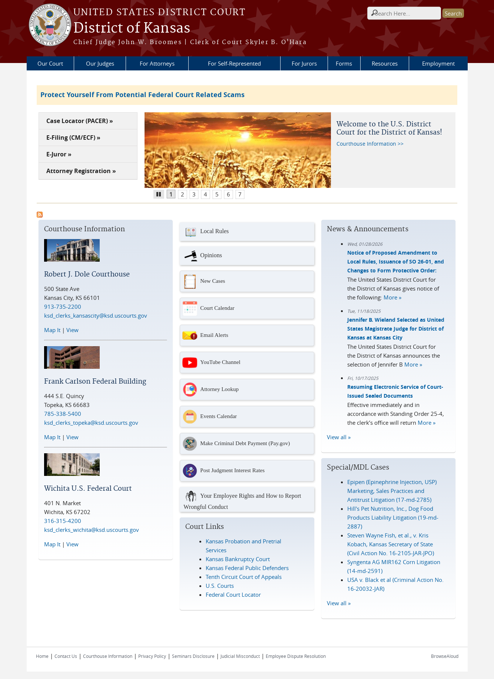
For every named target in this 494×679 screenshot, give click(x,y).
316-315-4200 (62, 520)
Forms (344, 63)
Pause (161, 193)
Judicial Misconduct (240, 656)
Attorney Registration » (81, 171)
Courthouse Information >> (370, 143)
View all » (339, 437)
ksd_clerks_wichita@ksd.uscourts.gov (91, 529)
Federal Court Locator (233, 594)
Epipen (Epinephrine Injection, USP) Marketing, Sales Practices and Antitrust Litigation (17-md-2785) (392, 490)
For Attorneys (157, 63)
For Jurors (304, 63)
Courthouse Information (107, 656)
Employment (438, 63)
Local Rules (206, 231)
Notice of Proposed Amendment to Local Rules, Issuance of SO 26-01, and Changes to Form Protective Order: (395, 261)
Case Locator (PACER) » (79, 121)
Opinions (202, 255)
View (72, 330)
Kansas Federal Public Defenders (247, 568)
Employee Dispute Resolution (296, 656)
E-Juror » (59, 154)
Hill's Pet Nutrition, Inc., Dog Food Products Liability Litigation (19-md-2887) (392, 517)
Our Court (50, 63)
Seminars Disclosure (193, 656)
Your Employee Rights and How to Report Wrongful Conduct (242, 499)
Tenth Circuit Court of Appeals (244, 576)
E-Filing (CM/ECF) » (73, 137)
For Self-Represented (234, 63)
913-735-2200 (62, 306)
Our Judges (100, 63)
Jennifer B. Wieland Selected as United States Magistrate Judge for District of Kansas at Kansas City (395, 328)
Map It (52, 330)
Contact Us (65, 656)
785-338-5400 (62, 413)
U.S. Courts (220, 585)
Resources (385, 63)
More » (392, 297)
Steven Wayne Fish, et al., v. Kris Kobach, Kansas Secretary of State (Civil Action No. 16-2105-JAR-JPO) (390, 544)
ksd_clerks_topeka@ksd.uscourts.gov (91, 422)
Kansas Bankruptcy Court (238, 559)
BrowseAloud (444, 656)
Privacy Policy (152, 656)
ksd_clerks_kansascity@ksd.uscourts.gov (95, 315)
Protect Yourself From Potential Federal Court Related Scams (142, 94)
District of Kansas (131, 28)
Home (42, 656)
